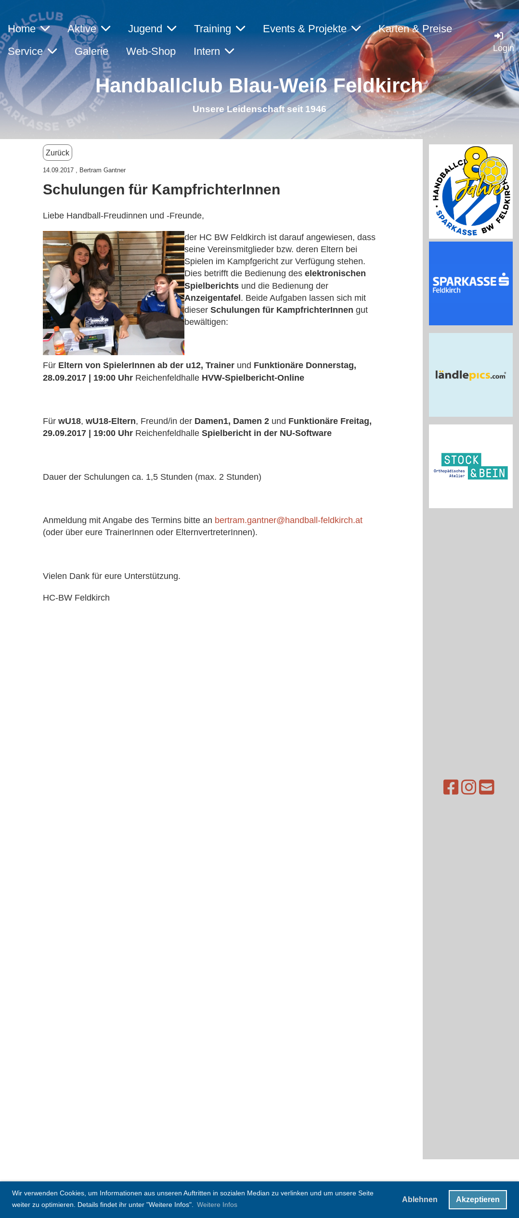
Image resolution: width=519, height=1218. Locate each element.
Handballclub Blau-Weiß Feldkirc (253, 85)
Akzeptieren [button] (478, 1199)
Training (219, 29)
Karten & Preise (415, 29)
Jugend (152, 29)
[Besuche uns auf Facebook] (432, 787)
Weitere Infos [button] (217, 1204)
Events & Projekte (312, 29)
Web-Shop (151, 51)
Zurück (57, 152)
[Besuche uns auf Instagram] (450, 787)
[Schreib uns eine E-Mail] (468, 787)
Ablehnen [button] (420, 1199)
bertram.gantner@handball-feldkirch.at (289, 520)
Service (32, 51)
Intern (214, 51)
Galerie (91, 51)
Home (29, 29)
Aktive (88, 29)
